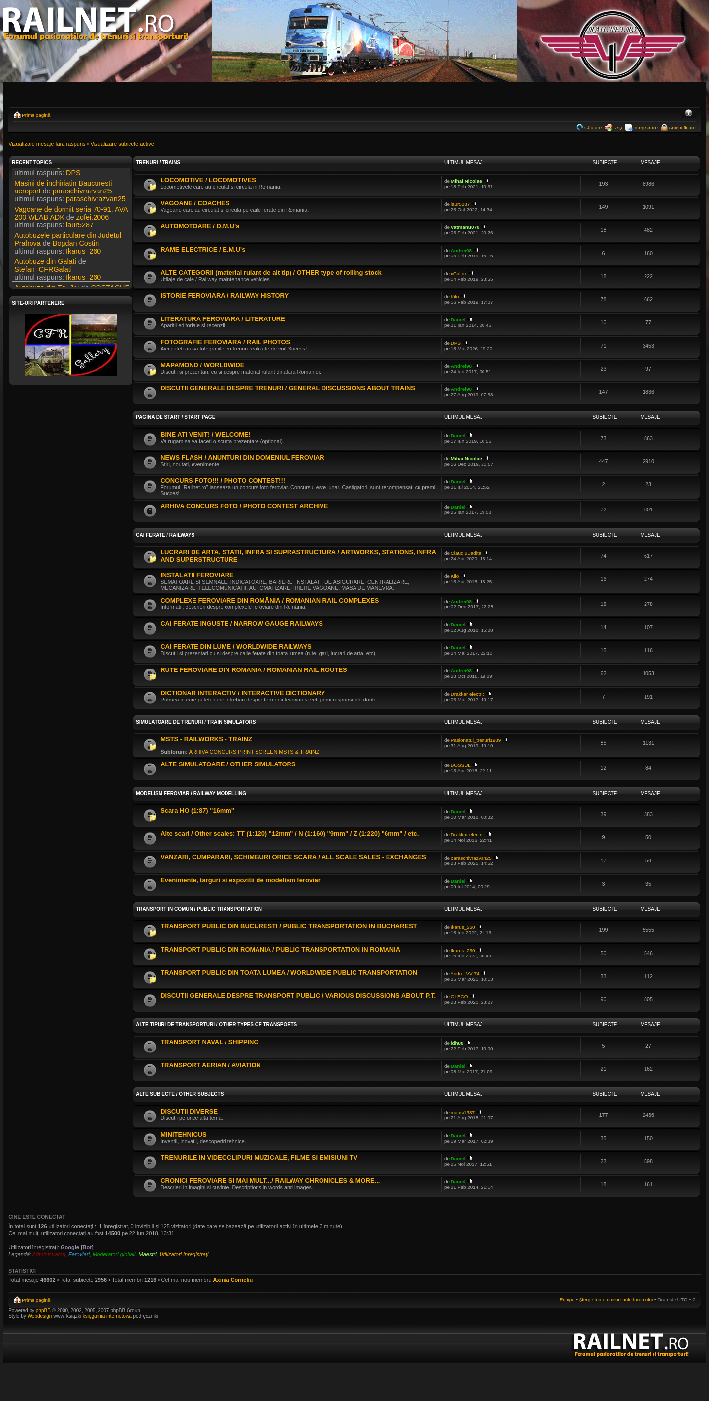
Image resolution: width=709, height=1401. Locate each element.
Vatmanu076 (465, 227)
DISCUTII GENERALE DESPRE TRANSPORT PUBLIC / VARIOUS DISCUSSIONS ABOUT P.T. (298, 995)
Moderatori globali (114, 1254)
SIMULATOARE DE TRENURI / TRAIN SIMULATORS (196, 722)
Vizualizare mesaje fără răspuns (46, 144)
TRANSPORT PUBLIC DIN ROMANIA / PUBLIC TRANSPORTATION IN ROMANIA (280, 949)
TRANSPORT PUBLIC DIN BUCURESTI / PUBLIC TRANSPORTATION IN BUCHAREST (289, 926)
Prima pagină (36, 115)
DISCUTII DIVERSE (189, 1111)
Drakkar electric (468, 694)
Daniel (458, 319)
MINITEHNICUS (184, 1134)
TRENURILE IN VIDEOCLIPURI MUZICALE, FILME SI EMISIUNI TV (259, 1157)
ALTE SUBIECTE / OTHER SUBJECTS (180, 1094)
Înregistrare (645, 127)
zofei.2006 (92, 225)
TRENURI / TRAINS (158, 162)
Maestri (148, 1254)
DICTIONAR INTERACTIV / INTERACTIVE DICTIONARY (243, 693)
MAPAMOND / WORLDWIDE (202, 365)
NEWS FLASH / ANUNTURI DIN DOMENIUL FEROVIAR (242, 457)
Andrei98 (461, 250)
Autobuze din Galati (45, 270)
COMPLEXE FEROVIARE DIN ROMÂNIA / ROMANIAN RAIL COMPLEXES (270, 600)
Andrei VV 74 (465, 973)
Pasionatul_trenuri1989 (476, 740)
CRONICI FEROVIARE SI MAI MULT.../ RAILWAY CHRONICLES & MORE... (270, 1180)
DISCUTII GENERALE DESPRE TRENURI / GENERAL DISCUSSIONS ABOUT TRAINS (288, 388)
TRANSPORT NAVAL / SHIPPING (209, 1042)
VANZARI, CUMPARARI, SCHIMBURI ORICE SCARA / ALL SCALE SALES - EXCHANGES (293, 856)
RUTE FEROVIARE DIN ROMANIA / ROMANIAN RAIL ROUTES (254, 669)
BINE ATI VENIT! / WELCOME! (206, 434)
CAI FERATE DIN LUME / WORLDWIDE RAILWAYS (236, 646)
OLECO (459, 996)
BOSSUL (461, 765)
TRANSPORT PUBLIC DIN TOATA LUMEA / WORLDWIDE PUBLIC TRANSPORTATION (289, 972)
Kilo (455, 296)
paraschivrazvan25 (82, 199)
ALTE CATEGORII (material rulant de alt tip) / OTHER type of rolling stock (271, 272)
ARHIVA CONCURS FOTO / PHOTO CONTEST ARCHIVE (244, 505)
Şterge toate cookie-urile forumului (616, 1299)
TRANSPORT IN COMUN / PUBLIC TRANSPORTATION (199, 909)
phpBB (43, 1310)
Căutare (593, 127)
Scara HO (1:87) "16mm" (197, 810)
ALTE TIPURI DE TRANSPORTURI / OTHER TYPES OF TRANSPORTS (216, 1024)
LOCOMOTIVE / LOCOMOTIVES (208, 180)
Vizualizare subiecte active (122, 144)
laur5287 (80, 233)
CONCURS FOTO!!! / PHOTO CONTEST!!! (223, 480)
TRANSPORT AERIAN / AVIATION (211, 1065)
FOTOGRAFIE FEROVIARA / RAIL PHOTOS (225, 342)
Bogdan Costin (76, 251)
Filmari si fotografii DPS (51, 173)
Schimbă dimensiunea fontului (688, 113)
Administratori (48, 1254)
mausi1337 (463, 1112)
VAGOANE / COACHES (195, 203)
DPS (107, 173)
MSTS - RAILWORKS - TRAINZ (206, 739)
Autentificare (682, 127)
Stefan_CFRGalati (43, 278)
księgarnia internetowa (107, 1316)
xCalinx (459, 273)
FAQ (617, 127)
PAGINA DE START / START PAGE (175, 417)
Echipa (567, 1299)
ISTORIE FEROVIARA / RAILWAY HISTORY (225, 295)
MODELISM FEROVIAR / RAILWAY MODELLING (191, 793)
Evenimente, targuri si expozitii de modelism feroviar (241, 880)
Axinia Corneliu (233, 1280)
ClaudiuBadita (466, 553)
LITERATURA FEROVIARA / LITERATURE (223, 318)
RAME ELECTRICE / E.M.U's (203, 249)
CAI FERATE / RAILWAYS (165, 535)
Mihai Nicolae (466, 181)
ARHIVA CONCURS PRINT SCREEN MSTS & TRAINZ (254, 752)
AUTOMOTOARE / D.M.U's (200, 226)
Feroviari (79, 1254)
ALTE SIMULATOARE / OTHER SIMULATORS (228, 764)
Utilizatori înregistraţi (184, 1254)
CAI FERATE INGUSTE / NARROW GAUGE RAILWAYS (242, 623)
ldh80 (457, 1043)
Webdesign (41, 1316)
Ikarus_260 (83, 259)
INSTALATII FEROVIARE (197, 575)
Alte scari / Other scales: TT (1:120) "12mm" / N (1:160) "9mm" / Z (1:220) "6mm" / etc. (290, 833)
